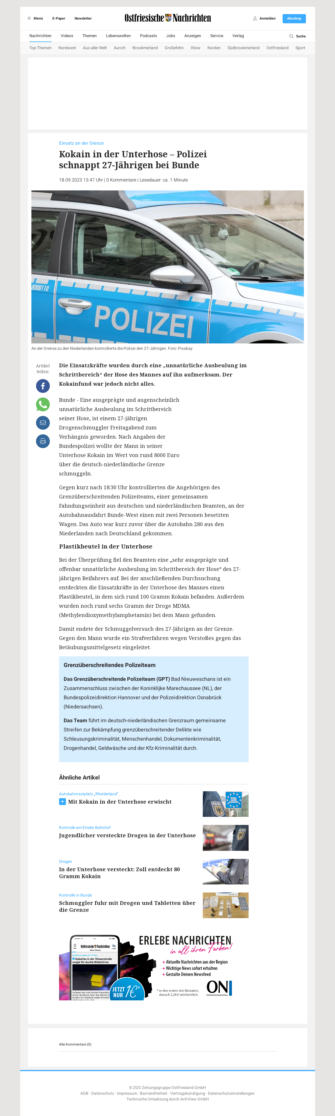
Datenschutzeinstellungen (231, 1093)
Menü (34, 18)
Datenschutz (102, 1093)
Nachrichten (40, 36)
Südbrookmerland (244, 48)
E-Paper (58, 18)
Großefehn (174, 48)
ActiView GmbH (194, 1099)
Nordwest (67, 48)
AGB (84, 1093)
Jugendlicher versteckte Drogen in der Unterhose (127, 835)
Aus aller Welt (95, 48)
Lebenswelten (118, 36)
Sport (300, 48)
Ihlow (195, 48)
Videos (67, 36)
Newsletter (83, 18)
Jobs (170, 36)
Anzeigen (192, 36)
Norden (214, 48)
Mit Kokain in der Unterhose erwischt (120, 801)
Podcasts (148, 36)
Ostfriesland (277, 48)
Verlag (238, 36)
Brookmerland (145, 48)
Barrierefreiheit (153, 1093)
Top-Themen (40, 48)
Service (216, 36)
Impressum (127, 1093)
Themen (89, 36)
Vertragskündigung (187, 1093)
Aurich (120, 48)
